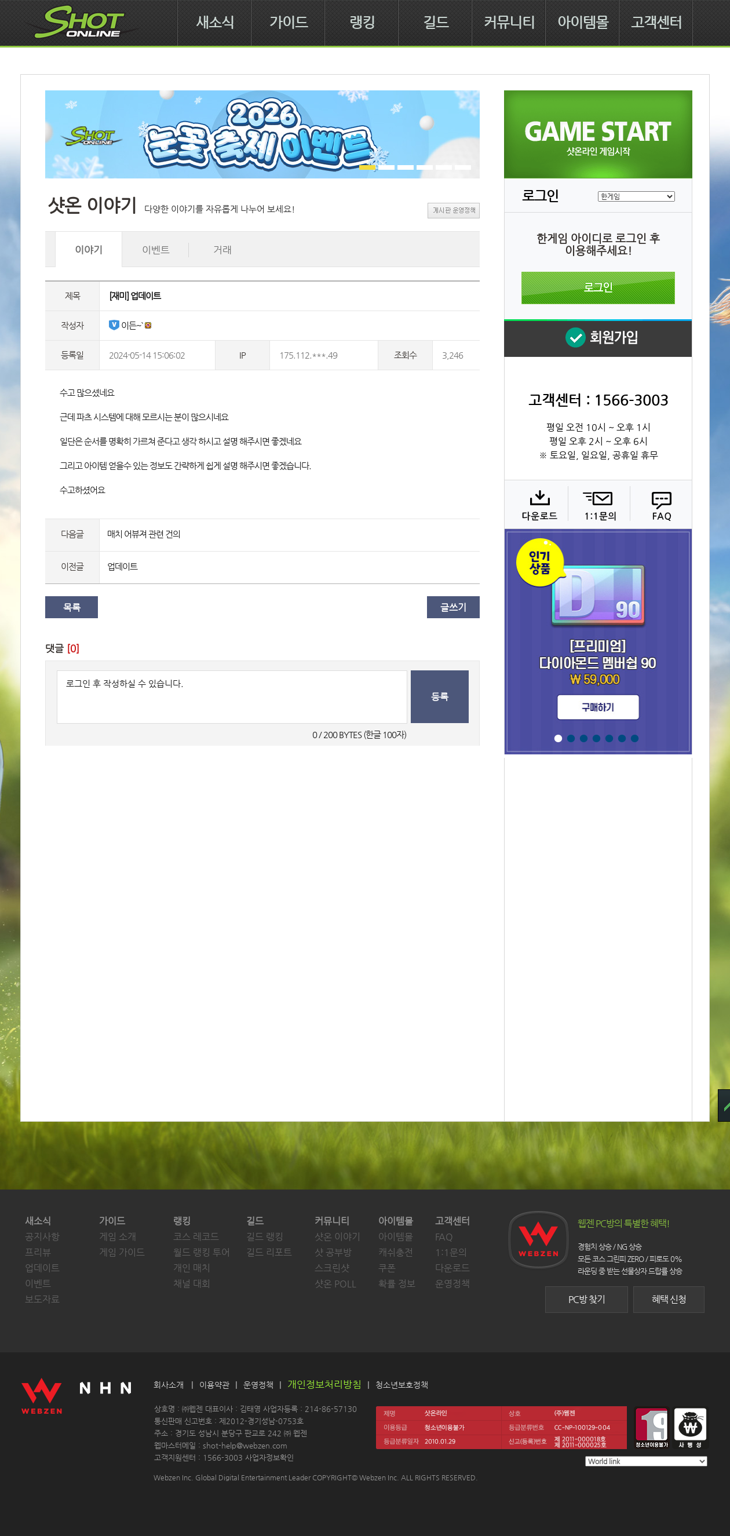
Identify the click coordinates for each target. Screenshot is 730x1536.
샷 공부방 (333, 1252)
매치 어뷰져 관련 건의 (143, 534)
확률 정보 (396, 1283)
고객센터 (656, 22)
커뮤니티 (509, 22)
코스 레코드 (196, 1236)
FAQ (660, 504)
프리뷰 (38, 1252)
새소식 (215, 22)
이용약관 (214, 1384)
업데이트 (122, 566)
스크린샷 (332, 1268)
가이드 (288, 22)
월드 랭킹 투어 (201, 1252)
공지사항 (42, 1236)
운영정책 (452, 1283)
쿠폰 (387, 1268)
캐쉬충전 (395, 1252)
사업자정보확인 (269, 1457)
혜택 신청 (669, 1299)
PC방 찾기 (586, 1299)
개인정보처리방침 (324, 1384)
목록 (72, 607)
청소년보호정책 (401, 1384)
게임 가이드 (122, 1252)
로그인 (598, 288)
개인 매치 (191, 1268)
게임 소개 (117, 1236)
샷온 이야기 (337, 1236)
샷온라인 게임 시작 (598, 134)
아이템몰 (582, 22)
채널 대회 (191, 1283)
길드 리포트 (269, 1252)
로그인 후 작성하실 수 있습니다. (232, 697)
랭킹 (362, 22)
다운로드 (536, 504)
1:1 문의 (598, 504)
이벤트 (38, 1283)
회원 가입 (598, 338)
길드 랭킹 (264, 1236)
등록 (439, 696)
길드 (435, 22)
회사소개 (169, 1384)
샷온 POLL (335, 1283)
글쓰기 (453, 607)
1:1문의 (451, 1252)
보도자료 (42, 1299)
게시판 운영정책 (454, 210)
